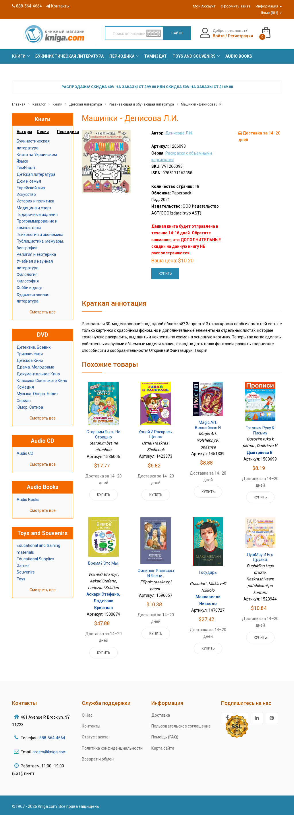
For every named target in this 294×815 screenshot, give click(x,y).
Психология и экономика (40, 234)
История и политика (35, 201)
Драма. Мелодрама (35, 367)
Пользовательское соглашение (181, 726)
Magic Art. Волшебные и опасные (208, 427)
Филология (27, 274)
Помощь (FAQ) (164, 737)
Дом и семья (29, 181)
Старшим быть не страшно (103, 434)
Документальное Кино (38, 374)
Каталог (39, 104)
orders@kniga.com (49, 752)
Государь (208, 572)
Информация (269, 6)
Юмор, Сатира (30, 407)
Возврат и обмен (98, 759)
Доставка (160, 715)
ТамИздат (26, 167)
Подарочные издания (37, 214)
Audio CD (25, 453)
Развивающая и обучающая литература (141, 104)
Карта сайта (162, 748)
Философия (28, 281)
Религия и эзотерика (36, 254)
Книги (57, 104)
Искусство (26, 194)
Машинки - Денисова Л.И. (202, 104)
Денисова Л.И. (179, 133)
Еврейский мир (31, 188)
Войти (219, 36)
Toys (21, 579)
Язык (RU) (271, 13)
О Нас (87, 715)
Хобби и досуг (30, 287)
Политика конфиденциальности (112, 748)
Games (23, 565)
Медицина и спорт (34, 208)
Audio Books (28, 499)
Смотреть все (43, 312)
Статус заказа (95, 737)
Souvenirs (26, 572)
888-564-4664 (27, 6)
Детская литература (85, 104)
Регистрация (240, 36)
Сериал (24, 400)
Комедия (25, 387)
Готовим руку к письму (260, 430)
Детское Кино (30, 360)
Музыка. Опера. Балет (37, 393)
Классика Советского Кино (42, 380)
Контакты (57, 6)
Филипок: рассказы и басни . (156, 573)
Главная (19, 104)
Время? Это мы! (103, 563)
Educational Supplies (35, 559)
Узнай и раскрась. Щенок (155, 434)
